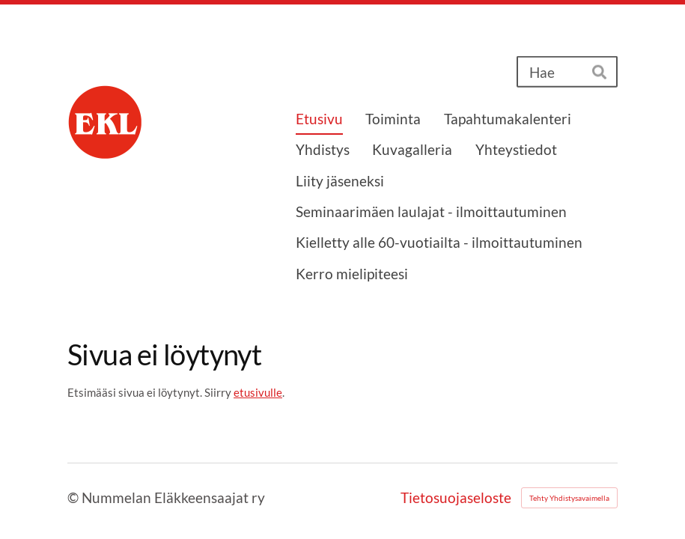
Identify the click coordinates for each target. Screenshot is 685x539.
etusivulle (258, 392)
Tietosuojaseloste (456, 497)
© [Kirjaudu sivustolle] (74, 497)
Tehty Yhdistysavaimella (569, 497)
